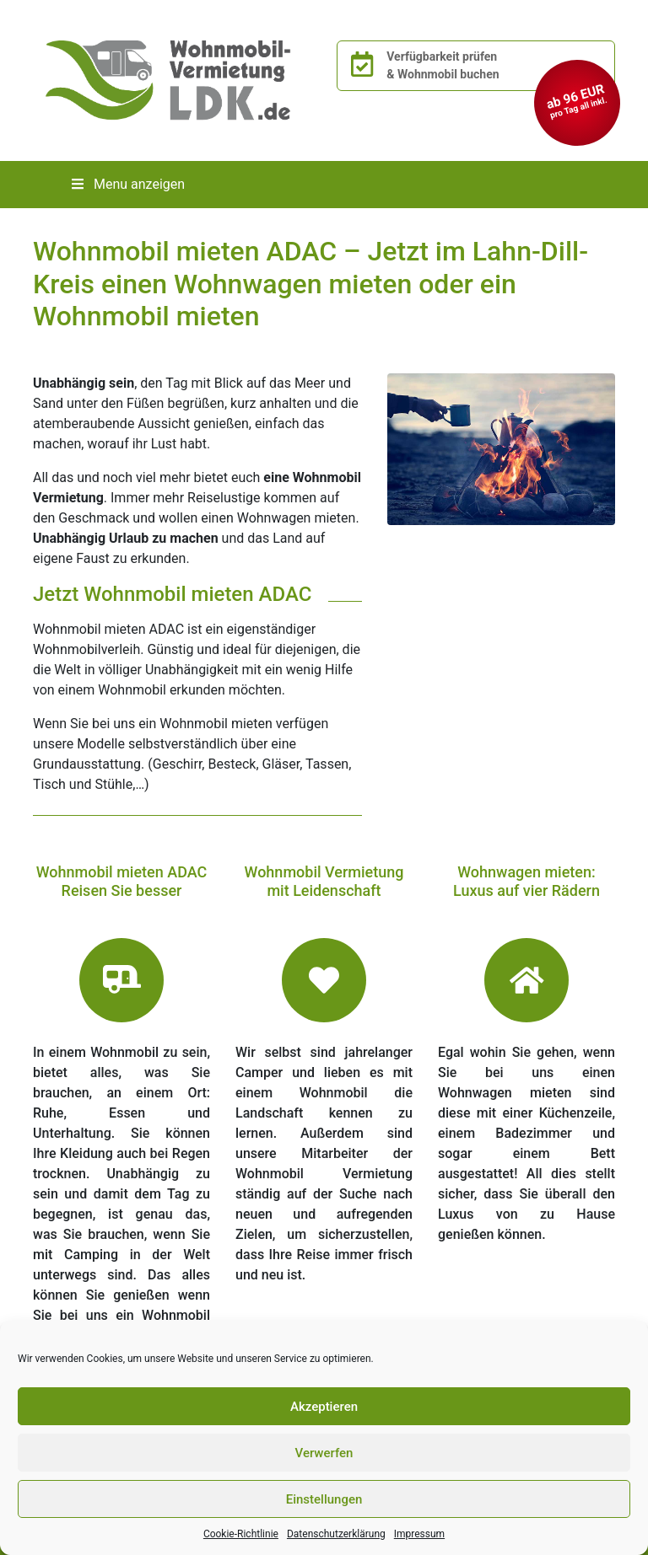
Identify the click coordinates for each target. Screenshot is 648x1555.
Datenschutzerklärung (336, 1534)
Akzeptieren (324, 1406)
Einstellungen (324, 1499)
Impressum (419, 1534)
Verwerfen (324, 1453)
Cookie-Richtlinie (240, 1534)
